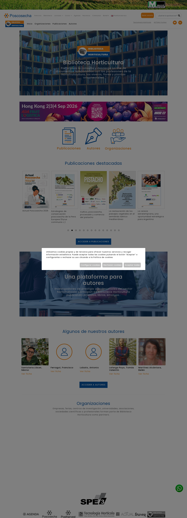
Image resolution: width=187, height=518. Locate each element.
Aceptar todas (132, 265)
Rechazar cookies (112, 265)
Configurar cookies (90, 265)
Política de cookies (103, 257)
